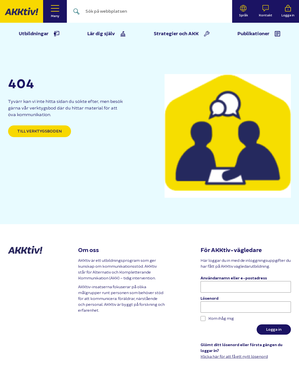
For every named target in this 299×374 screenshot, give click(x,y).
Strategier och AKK (176, 34)
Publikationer (253, 34)
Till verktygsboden (39, 131)
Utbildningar (33, 34)
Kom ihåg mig (217, 318)
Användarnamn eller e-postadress (234, 278)
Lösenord (209, 298)
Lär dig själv (101, 34)
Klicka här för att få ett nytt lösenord (234, 356)
